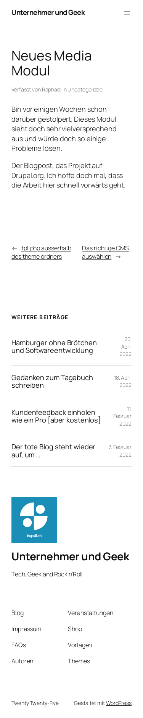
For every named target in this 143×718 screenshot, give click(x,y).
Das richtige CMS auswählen (105, 252)
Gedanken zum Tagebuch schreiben (52, 381)
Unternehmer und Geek (48, 12)
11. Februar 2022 (122, 416)
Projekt (79, 165)
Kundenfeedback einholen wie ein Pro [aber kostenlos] (56, 416)
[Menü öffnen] (127, 12)
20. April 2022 (125, 346)
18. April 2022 (123, 381)
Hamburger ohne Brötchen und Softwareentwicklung (54, 346)
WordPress (119, 703)
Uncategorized (85, 89)
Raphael (51, 89)
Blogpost (38, 165)
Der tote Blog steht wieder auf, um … (53, 451)
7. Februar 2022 (120, 450)
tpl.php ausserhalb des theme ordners (41, 252)
